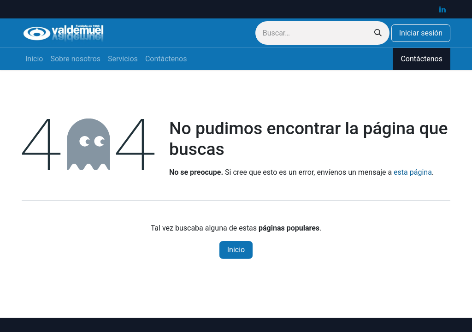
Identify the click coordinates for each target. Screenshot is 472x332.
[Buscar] (377, 33)
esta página (413, 172)
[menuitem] (34, 59)
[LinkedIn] (442, 9)
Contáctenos (421, 58)
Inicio (236, 249)
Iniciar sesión (420, 33)
